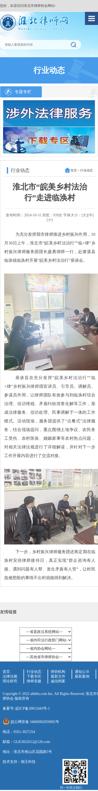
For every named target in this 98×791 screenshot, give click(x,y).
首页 (74, 170)
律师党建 (34, 681)
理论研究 (10, 681)
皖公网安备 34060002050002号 (35, 722)
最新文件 (58, 676)
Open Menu (91, 18)
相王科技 (28, 762)
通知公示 (82, 672)
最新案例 (82, 676)
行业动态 (34, 672)
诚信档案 (58, 681)
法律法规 (10, 676)
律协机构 (58, 672)
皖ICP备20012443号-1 (32, 708)
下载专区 (34, 676)
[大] (85, 215)
